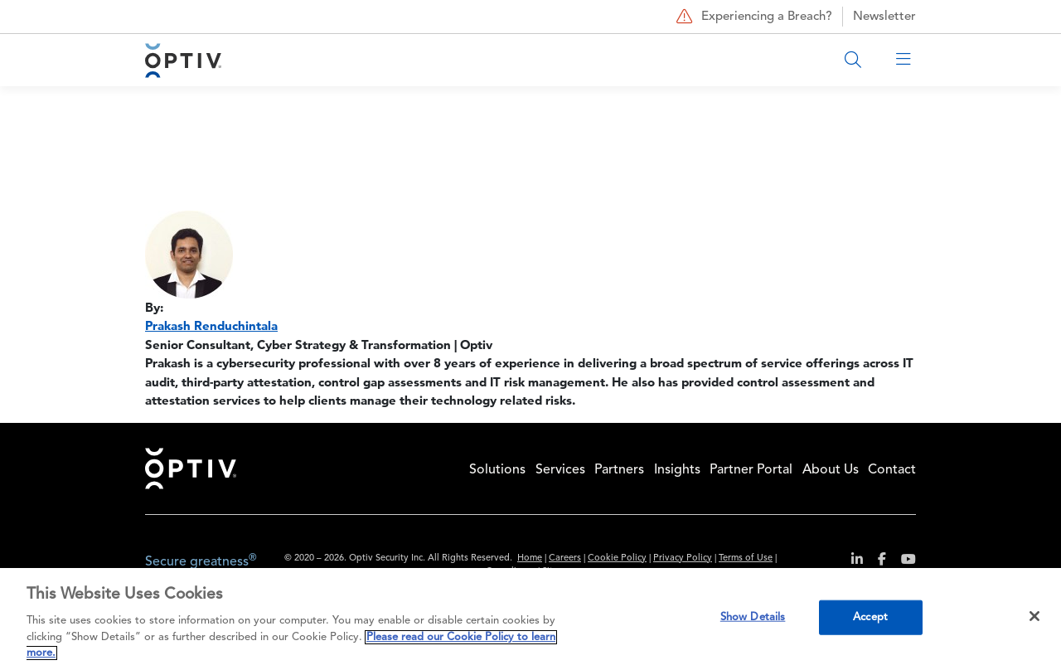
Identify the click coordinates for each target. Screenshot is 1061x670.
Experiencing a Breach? (752, 16)
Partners (619, 470)
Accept (870, 617)
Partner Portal (751, 470)
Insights (677, 470)
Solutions (497, 470)
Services (560, 470)
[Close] (1034, 616)
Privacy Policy (682, 558)
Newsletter (884, 17)
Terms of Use (746, 558)
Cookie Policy (617, 558)
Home (190, 468)
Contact (892, 470)
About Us (830, 470)
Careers (565, 558)
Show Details (753, 617)
